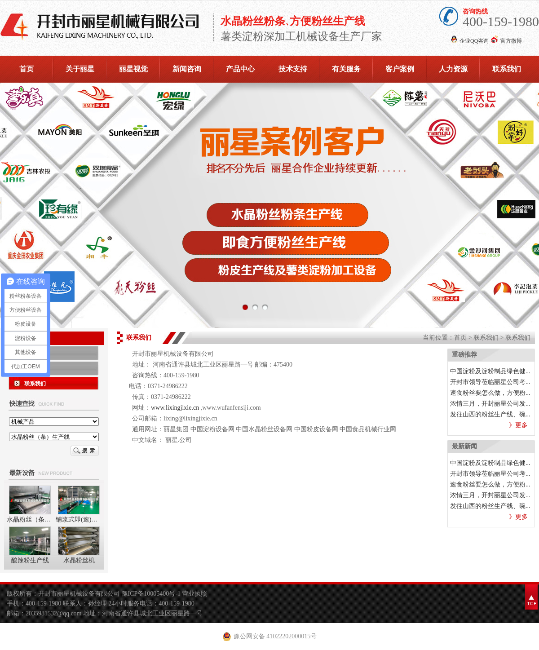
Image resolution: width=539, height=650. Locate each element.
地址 (29, 368)
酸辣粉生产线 (30, 560)
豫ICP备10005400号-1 (152, 593)
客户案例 (399, 69)
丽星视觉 (133, 69)
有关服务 (346, 69)
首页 (26, 69)
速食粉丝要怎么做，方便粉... (490, 392)
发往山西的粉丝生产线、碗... (490, 414)
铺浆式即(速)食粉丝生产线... (95, 519)
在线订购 (35, 353)
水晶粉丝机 (79, 560)
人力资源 (453, 69)
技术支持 (292, 69)
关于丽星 (80, 69)
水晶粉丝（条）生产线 (38, 519)
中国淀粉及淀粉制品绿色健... (490, 371)
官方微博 (511, 41)
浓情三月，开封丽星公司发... (490, 403)
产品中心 (240, 69)
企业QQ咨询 (474, 41)
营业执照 (194, 593)
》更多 (518, 425)
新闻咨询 (186, 69)
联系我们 (506, 69)
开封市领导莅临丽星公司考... (490, 382)
